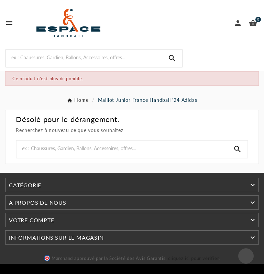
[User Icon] (238, 23)
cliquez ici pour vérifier (193, 258)
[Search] (172, 58)
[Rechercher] (84, 57)
